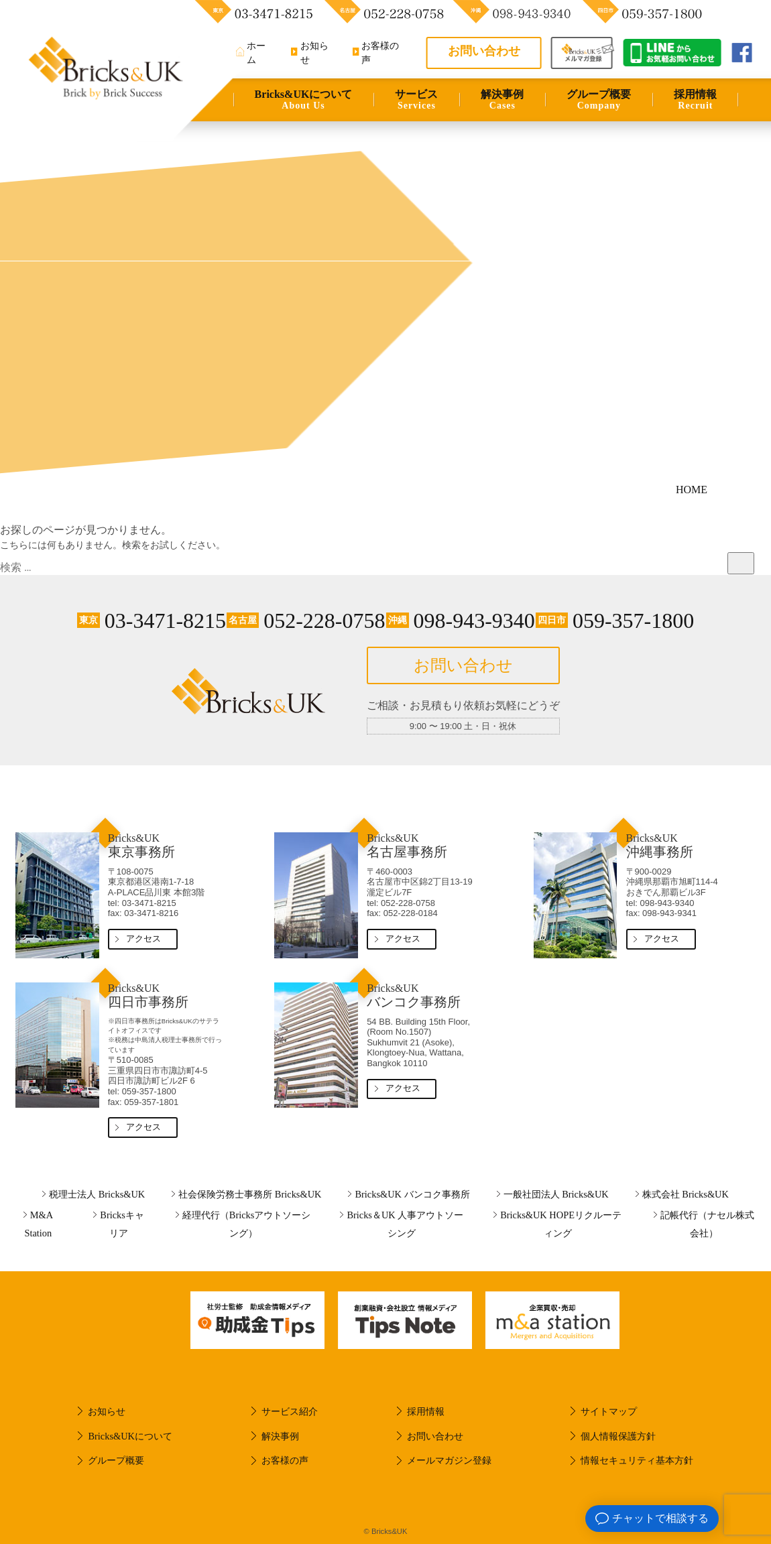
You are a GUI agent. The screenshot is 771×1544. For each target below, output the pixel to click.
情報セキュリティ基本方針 (637, 1460)
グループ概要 (599, 100)
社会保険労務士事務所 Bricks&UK (249, 1194)
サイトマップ (609, 1411)
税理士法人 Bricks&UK (97, 1194)
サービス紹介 (289, 1411)
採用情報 (695, 100)
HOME (691, 489)
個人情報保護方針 (618, 1436)
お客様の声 (284, 1460)
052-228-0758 (306, 620)
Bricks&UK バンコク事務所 (412, 1194)
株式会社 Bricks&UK (685, 1194)
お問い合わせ (484, 51)
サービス (416, 100)
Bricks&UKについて (304, 100)
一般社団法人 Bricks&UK (556, 1194)
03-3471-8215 (151, 620)
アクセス (143, 939)
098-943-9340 (460, 620)
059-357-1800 (615, 620)
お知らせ (106, 1411)
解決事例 (502, 100)
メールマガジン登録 (449, 1460)
